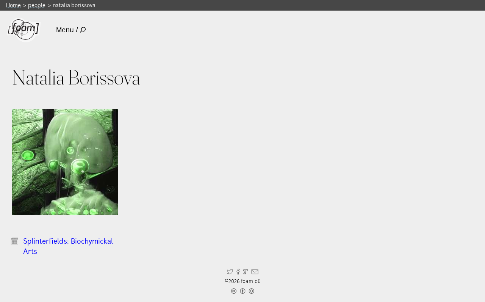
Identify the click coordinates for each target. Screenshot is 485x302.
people (36, 5)
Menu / (71, 29)
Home (13, 5)
